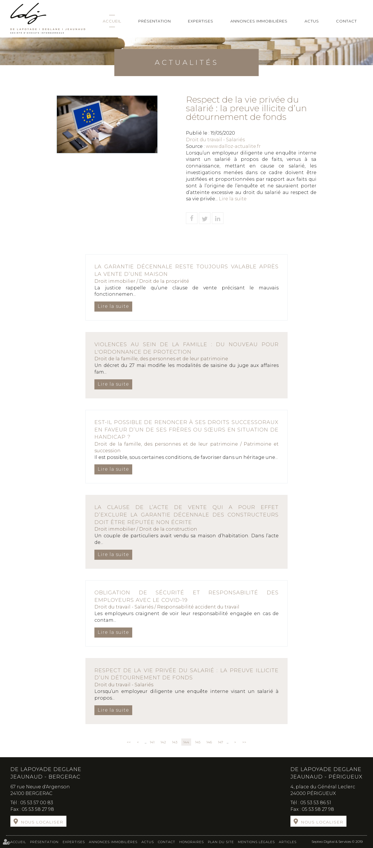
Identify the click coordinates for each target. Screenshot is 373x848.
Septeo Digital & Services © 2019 (337, 841)
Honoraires (191, 842)
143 (174, 742)
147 (220, 742)
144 (186, 742)
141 (152, 742)
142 (163, 742)
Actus (312, 21)
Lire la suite (233, 198)
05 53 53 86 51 (315, 802)
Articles (287, 842)
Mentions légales (256, 842)
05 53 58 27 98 (38, 809)
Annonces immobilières (259, 21)
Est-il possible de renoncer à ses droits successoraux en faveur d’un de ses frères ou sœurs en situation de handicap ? (186, 429)
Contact (346, 21)
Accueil (112, 21)
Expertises (200, 21)
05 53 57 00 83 (36, 802)
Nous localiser (42, 822)
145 (197, 742)
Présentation (154, 21)
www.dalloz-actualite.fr (233, 146)
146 (209, 742)
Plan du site (221, 842)
